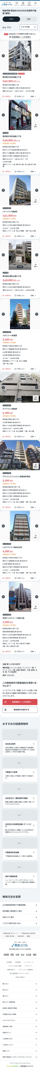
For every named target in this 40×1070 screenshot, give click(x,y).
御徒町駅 (21, 936)
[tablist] (20, 19)
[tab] (11, 19)
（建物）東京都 (9, 936)
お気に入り (20, 96)
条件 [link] (28, 936)
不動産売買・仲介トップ (10, 933)
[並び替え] (28, 27)
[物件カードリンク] (20, 134)
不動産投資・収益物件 (28, 933)
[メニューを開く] (35, 4)
